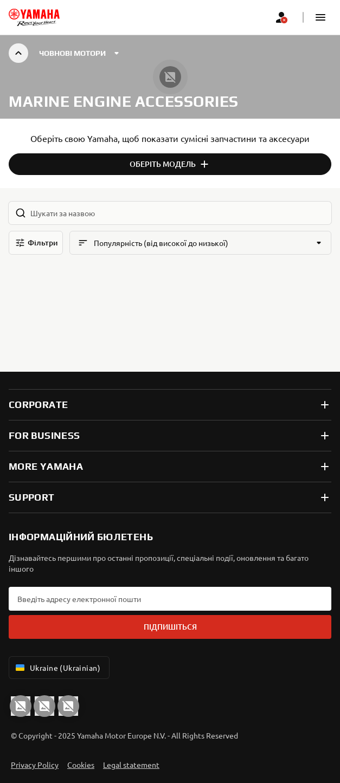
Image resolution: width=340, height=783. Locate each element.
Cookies (80, 764)
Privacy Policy (35, 764)
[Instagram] (68, 706)
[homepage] (34, 17)
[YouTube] (20, 706)
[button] (320, 17)
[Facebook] (44, 706)
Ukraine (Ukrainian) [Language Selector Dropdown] (57, 667)
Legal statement (131, 764)
